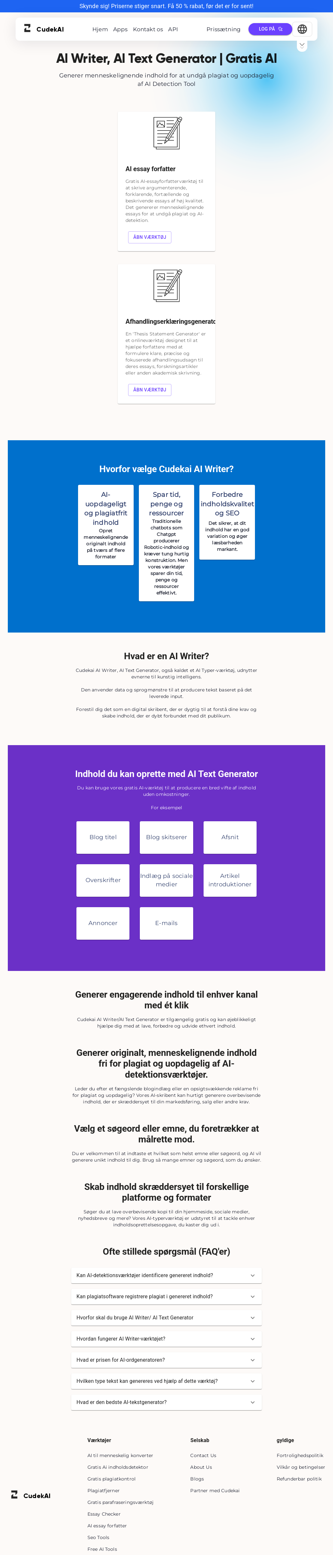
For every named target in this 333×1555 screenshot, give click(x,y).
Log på (270, 29)
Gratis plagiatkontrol (111, 1479)
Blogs (197, 1479)
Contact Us (203, 1455)
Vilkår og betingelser (301, 1467)
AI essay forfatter (107, 1526)
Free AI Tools (102, 1549)
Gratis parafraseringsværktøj (120, 1502)
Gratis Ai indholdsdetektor (117, 1467)
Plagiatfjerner (103, 1491)
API (173, 29)
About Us (201, 1467)
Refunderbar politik (299, 1479)
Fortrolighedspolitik (300, 1455)
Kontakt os (148, 29)
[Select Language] (302, 29)
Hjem (100, 29)
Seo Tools (98, 1537)
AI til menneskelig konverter (120, 1455)
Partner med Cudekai (215, 1491)
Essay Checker (104, 1514)
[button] (166, 1275)
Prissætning (223, 29)
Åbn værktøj (149, 237)
